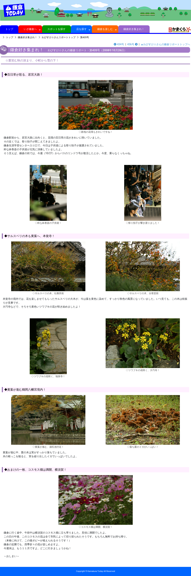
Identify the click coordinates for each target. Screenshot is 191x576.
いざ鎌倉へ (30, 29)
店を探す (81, 29)
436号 (132, 44)
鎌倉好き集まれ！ (134, 29)
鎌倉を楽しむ (105, 29)
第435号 (84, 37)
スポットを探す (56, 29)
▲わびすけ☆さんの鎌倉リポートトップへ (165, 44)
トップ (9, 29)
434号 (119, 44)
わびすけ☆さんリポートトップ (59, 37)
